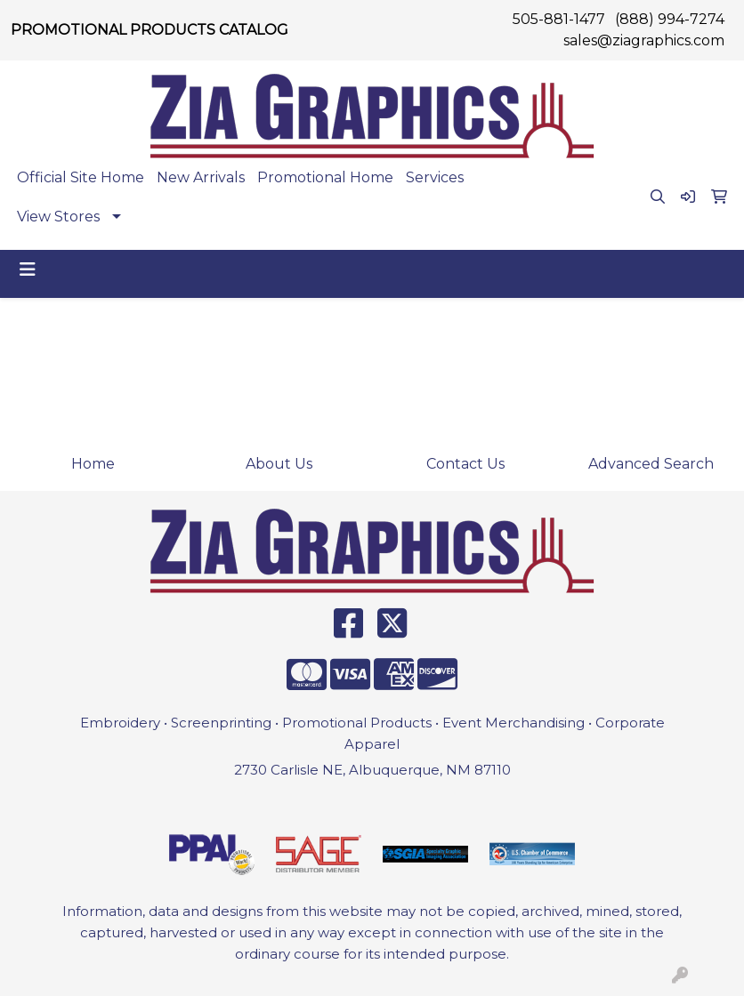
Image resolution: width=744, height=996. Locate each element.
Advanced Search (651, 463)
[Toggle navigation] (27, 269)
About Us (279, 463)
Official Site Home (80, 177)
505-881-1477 (559, 19)
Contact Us (465, 463)
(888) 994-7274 (669, 19)
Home (93, 463)
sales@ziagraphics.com (643, 40)
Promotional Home (325, 177)
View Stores (58, 216)
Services (435, 177)
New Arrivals (201, 177)
